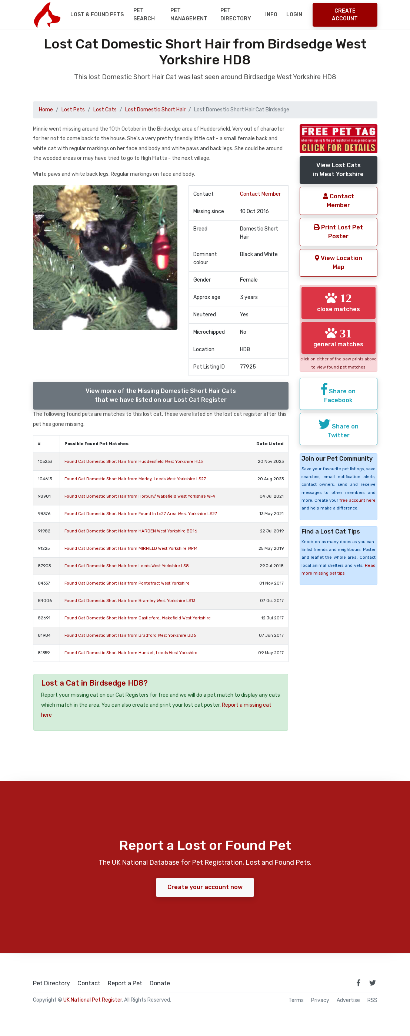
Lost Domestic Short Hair (155, 110)
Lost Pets (73, 110)
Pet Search (144, 14)
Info (271, 14)
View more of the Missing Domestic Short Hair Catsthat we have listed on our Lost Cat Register (161, 395)
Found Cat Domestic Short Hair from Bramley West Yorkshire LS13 (129, 600)
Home (46, 110)
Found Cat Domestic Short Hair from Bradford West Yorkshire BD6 (130, 635)
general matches (338, 341)
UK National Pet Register (92, 1000)
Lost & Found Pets (97, 14)
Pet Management (188, 14)
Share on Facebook (338, 402)
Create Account (345, 15)
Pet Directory (235, 14)
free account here (357, 509)
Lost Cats (105, 110)
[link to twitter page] (372, 983)
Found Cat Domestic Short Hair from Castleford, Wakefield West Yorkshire (137, 618)
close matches (338, 302)
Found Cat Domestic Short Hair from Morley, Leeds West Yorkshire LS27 (135, 479)
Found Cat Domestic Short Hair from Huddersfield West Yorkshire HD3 (133, 461)
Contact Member (260, 194)
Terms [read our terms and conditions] (296, 1000)
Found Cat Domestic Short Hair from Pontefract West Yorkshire (127, 583)
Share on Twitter (339, 437)
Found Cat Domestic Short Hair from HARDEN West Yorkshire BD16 (130, 531)
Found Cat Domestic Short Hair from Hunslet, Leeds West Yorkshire (130, 652)
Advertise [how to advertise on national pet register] (348, 1000)
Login (294, 14)
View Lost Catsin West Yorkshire (338, 170)
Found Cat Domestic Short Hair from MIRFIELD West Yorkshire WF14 (131, 548)
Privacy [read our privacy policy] (320, 1000)
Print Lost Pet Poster (338, 232)
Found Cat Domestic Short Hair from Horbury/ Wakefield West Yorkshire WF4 (139, 496)
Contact (88, 983)
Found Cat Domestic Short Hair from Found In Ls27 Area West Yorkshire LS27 (140, 513)
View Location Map (338, 262)
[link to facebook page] (358, 983)
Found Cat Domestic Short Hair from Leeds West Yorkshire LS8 (126, 566)
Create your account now (205, 887)
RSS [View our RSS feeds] (372, 1000)
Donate (160, 983)
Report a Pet (125, 983)
